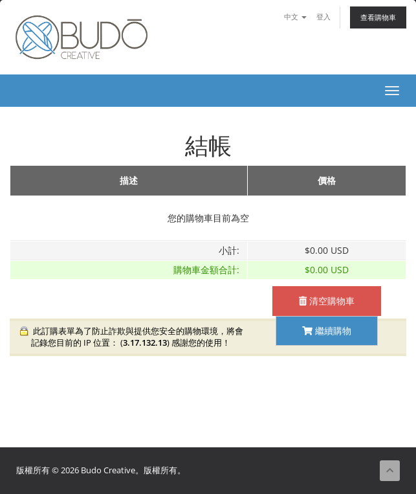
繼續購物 (326, 330)
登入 (323, 16)
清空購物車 (327, 301)
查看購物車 (378, 17)
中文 (295, 16)
